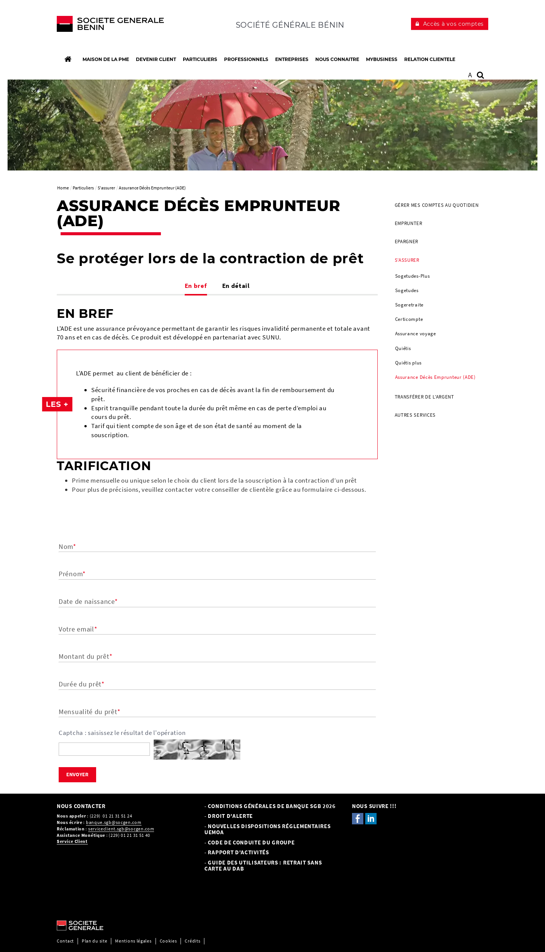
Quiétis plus (408, 363)
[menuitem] (439, 205)
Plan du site (94, 941)
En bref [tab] (196, 285)
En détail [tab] (236, 285)
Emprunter (408, 223)
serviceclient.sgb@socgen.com (121, 829)
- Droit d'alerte (228, 815)
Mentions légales (133, 941)
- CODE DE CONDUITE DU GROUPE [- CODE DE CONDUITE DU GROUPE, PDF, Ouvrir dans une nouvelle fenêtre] (249, 842)
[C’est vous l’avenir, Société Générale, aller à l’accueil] (106, 26)
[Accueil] (68, 59)
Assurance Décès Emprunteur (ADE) (435, 377)
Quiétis (403, 348)
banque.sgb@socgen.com (114, 822)
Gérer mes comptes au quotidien (437, 205)
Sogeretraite (409, 305)
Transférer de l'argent (424, 397)
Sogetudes (407, 290)
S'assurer (407, 260)
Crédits (192, 941)
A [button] (470, 74)
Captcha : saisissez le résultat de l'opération (122, 732)
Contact (65, 941)
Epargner (407, 241)
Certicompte (409, 319)
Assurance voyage (415, 333)
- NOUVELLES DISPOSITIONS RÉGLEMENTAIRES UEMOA (267, 829)
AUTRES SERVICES (415, 415)
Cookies (168, 941)
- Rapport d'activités (236, 852)
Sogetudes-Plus (412, 276)
